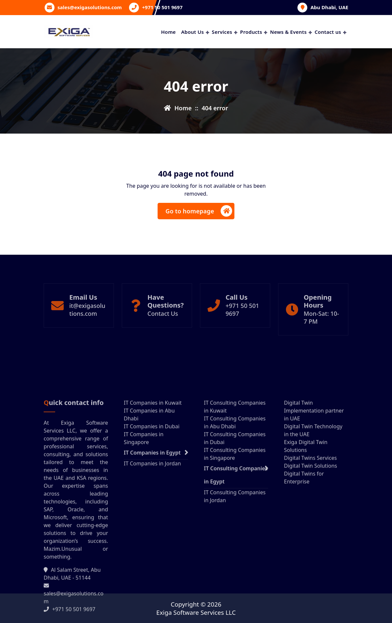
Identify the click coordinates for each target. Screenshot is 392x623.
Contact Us (162, 333)
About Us (192, 32)
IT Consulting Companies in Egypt (236, 558)
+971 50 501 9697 (162, 7)
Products (251, 32)
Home (168, 32)
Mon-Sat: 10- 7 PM (321, 337)
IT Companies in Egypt (152, 536)
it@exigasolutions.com (87, 329)
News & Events (288, 32)
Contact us (328, 32)
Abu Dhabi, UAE (329, 7)
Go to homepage (198, 211)
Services (222, 32)
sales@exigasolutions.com (89, 7)
